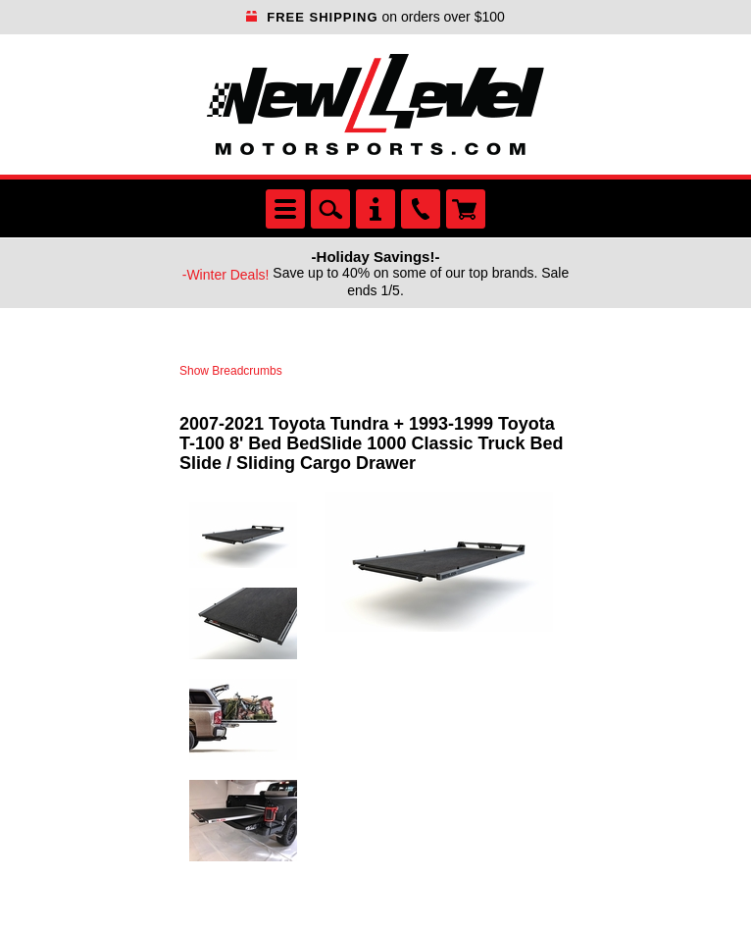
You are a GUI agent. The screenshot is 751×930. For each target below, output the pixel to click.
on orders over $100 (375, 17)
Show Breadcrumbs (230, 371)
